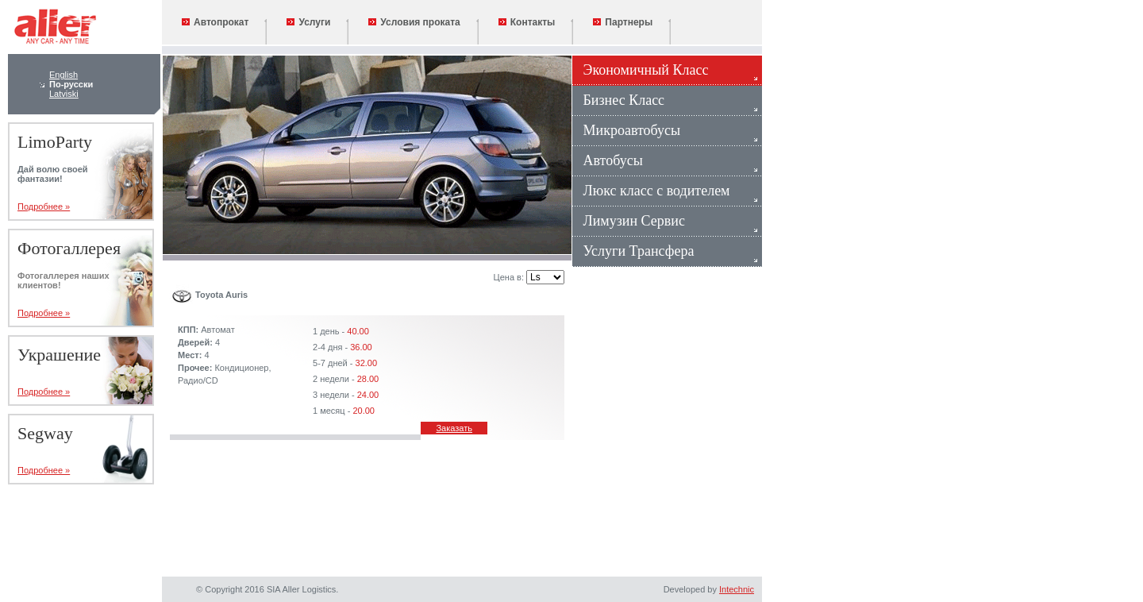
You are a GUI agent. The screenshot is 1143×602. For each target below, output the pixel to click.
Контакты (527, 22)
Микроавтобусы (626, 130)
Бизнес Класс (618, 100)
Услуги (308, 22)
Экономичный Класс (640, 70)
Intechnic (736, 589)
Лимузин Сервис (628, 221)
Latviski (64, 93)
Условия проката (414, 22)
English (63, 74)
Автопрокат (215, 22)
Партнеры (622, 22)
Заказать (454, 428)
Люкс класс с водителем (651, 191)
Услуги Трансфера (633, 251)
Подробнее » (43, 206)
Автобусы (607, 160)
